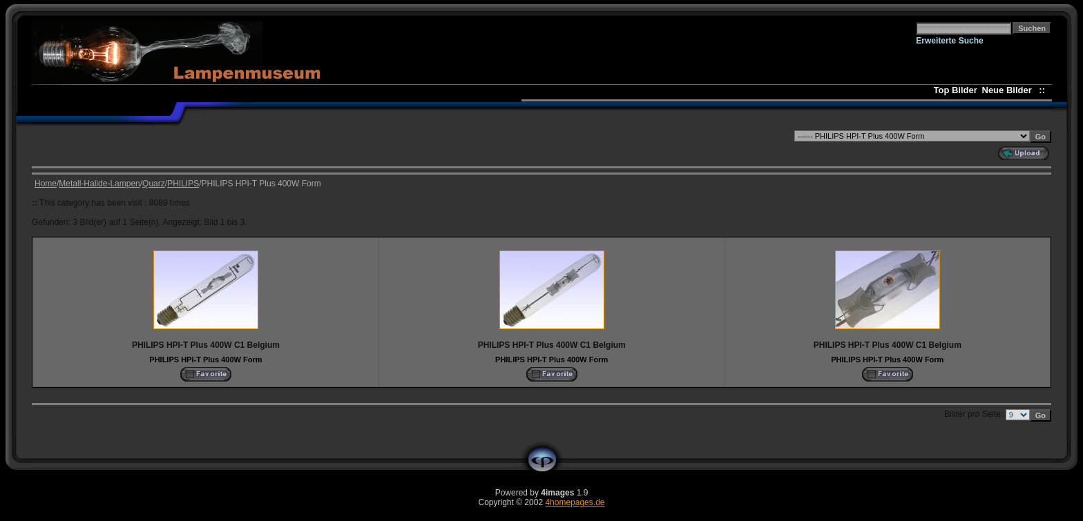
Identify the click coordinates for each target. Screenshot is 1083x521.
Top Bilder (955, 90)
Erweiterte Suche (949, 41)
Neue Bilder (1009, 90)
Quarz (153, 183)
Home (46, 183)
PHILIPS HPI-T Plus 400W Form (205, 359)
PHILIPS (183, 183)
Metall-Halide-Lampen (99, 183)
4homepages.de (574, 502)
